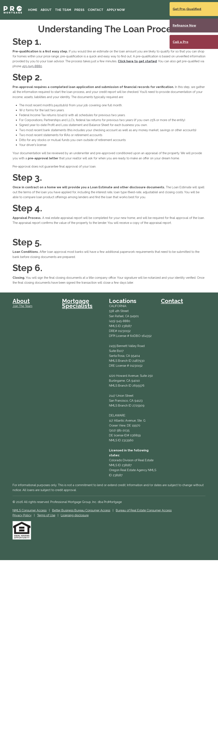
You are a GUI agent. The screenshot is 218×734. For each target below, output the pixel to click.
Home (32, 10)
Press (79, 10)
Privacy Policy (22, 515)
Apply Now (116, 10)
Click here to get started (137, 61)
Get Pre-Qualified (187, 9)
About (46, 10)
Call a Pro (180, 42)
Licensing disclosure (75, 515)
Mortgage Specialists (77, 303)
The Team (63, 10)
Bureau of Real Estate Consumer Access (144, 510)
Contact (95, 10)
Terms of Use (46, 515)
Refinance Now (184, 25)
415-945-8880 (32, 66)
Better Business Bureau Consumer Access (81, 510)
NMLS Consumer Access (30, 510)
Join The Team (22, 306)
